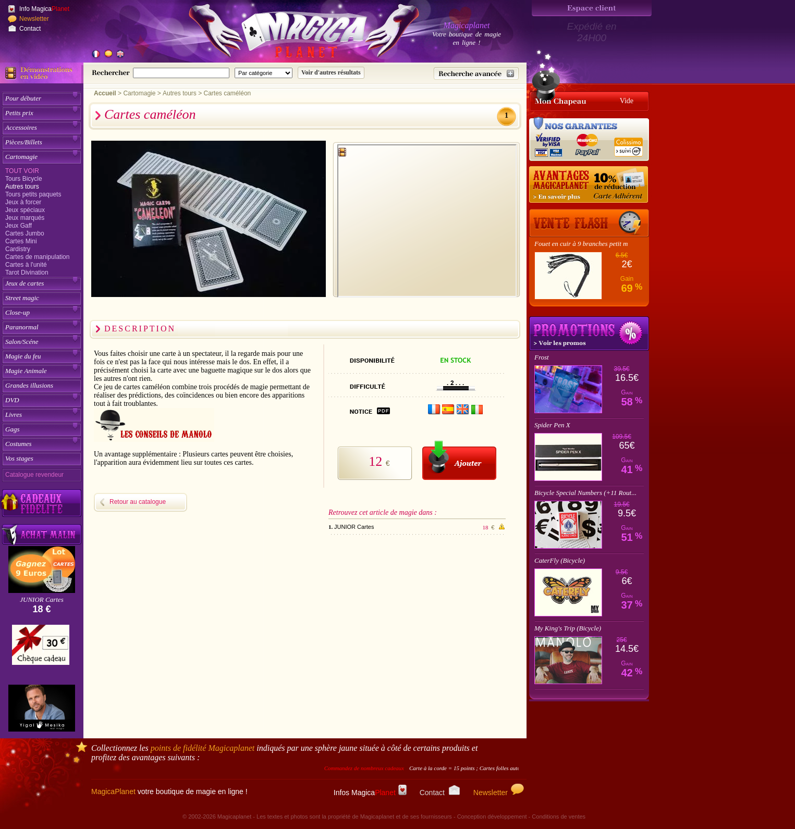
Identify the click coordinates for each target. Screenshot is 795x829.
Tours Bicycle (23, 178)
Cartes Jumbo (24, 233)
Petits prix (19, 113)
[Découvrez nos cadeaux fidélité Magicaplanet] (41, 503)
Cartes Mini (21, 241)
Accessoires (21, 127)
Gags (12, 429)
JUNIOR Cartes (41, 599)
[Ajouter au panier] (459, 460)
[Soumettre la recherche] (331, 73)
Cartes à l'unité (26, 264)
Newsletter (34, 18)
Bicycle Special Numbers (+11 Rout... (585, 493)
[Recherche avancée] (476, 73)
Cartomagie (21, 156)
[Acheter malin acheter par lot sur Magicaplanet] (41, 534)
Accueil (105, 93)
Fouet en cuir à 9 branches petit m (581, 244)
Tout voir (22, 171)
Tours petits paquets (33, 194)
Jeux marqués (24, 217)
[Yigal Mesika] (41, 708)
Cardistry (17, 249)
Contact (30, 28)
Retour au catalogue (137, 501)
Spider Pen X (552, 425)
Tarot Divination (26, 272)
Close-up (17, 312)
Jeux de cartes (24, 283)
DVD (12, 400)
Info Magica (44, 9)
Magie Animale (26, 371)
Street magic (22, 298)
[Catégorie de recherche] (263, 73)
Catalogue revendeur (34, 474)
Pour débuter (23, 98)
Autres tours (22, 186)
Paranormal (22, 327)
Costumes (18, 444)
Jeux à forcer (23, 202)
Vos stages (19, 458)
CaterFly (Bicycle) (559, 560)
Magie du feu (23, 356)
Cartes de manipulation (37, 257)
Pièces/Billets (23, 142)
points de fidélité (203, 748)
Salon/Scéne (22, 341)
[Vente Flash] (589, 223)
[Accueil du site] (292, 33)
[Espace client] (592, 8)
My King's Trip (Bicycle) (567, 628)
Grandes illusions (29, 385)
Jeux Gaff (18, 225)
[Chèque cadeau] (40, 648)
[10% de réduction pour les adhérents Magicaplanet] (589, 185)
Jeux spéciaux (25, 210)
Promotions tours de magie (589, 333)
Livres (13, 414)
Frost (541, 357)
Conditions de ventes (558, 816)
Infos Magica (370, 792)
